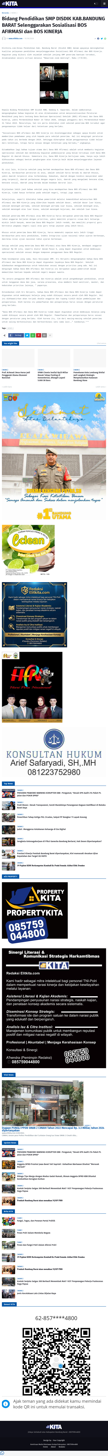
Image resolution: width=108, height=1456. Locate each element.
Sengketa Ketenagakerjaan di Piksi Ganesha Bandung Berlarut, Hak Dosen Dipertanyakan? (59, 841)
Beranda (5, 13)
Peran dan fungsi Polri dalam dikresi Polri (36, 1245)
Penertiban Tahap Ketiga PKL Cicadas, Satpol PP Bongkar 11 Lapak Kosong (52, 817)
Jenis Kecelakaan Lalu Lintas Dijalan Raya (36, 1293)
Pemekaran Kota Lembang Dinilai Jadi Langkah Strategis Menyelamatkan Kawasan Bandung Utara (89, 376)
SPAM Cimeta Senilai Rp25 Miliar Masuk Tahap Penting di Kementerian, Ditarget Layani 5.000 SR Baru (53, 376)
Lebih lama (100, 387)
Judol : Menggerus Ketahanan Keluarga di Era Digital (41, 829)
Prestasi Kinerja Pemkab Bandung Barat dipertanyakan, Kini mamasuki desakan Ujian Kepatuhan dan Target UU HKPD (57, 854)
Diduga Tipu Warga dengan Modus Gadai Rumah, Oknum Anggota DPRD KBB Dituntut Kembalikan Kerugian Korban (56, 1177)
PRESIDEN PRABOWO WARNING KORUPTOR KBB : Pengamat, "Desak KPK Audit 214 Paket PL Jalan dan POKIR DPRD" (59, 794)
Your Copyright (59, 1440)
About (53, 1447)
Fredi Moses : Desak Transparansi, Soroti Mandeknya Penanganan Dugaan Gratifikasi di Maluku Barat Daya (61, 806)
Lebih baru (7, 387)
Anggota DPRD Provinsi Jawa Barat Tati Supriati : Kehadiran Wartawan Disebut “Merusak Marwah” (58, 1165)
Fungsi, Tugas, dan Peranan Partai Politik (36, 1221)
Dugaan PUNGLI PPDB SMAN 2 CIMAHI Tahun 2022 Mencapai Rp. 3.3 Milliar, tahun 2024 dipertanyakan (53, 1129)
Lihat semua (101, 343)
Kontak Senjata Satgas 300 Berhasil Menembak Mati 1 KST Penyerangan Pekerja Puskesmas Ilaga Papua (60, 1189)
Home (45, 1447)
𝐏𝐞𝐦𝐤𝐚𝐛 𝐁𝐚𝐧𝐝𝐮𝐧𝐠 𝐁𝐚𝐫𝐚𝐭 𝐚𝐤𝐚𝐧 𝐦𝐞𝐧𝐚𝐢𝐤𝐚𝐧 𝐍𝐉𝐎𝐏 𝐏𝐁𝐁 (40, 1200)
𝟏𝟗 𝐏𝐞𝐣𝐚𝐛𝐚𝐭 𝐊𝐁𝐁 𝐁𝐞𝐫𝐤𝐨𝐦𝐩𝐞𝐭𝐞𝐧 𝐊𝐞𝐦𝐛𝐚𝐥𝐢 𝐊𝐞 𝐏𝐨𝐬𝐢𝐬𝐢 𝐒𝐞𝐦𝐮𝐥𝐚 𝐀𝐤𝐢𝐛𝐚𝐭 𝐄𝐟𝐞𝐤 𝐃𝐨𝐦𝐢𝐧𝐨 (51, 865)
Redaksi (62, 1447)
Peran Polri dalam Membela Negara (33, 1233)
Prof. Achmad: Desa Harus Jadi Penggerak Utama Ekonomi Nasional (16, 375)
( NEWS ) (13, 13)
